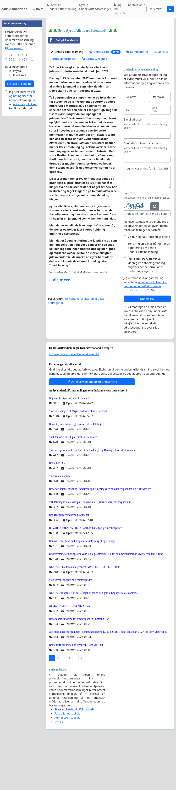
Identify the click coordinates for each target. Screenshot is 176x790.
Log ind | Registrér (119, 9)
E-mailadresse (133, 168)
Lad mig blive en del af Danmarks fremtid (74, 402)
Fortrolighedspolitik (63, 107)
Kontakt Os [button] (135, 5)
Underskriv (147, 347)
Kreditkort (19, 178)
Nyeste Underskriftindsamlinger (95, 7)
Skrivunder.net (14, 9)
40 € (25, 163)
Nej (153, 338)
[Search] (156, 9)
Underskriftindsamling (67, 100)
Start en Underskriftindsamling (61, 7)
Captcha (129, 241)
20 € (11, 163)
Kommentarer (137, 100)
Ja (135, 338)
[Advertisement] (110, 48)
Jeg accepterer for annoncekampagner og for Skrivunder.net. (23, 203)
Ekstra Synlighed (94, 107)
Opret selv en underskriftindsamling (92, 430)
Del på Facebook (63, 88)
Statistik (161, 100)
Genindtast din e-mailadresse (142, 191)
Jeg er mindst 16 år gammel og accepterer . (145, 330)
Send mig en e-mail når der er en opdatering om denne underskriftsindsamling (149, 296)
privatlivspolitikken (25, 207)
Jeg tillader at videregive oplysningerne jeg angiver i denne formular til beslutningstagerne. (146, 313)
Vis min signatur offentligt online (149, 285)
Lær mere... (14, 151)
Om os (58, 770)
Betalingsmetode (16, 170)
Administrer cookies (67, 766)
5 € (11, 158)
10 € (25, 158)
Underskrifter (104, 100)
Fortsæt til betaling (19, 187)
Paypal (17, 174)
